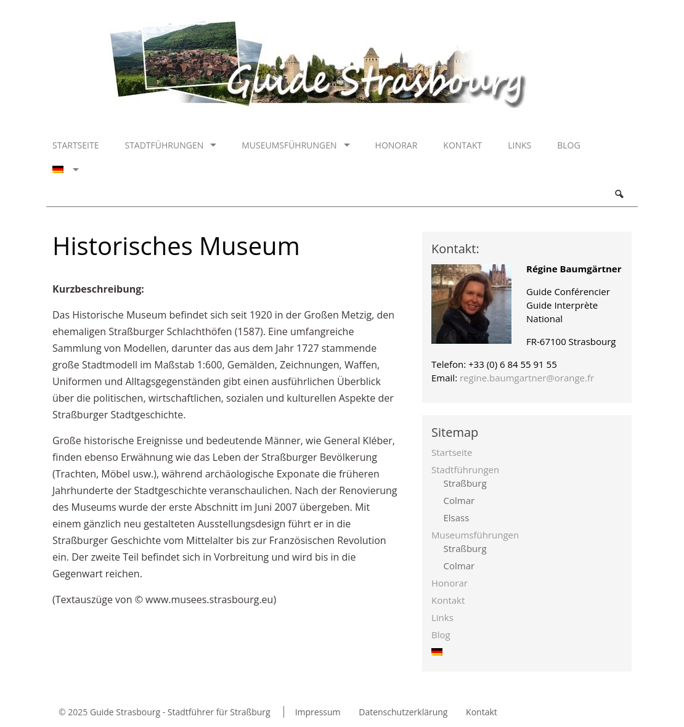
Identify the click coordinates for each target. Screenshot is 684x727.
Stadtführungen (163, 145)
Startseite (75, 145)
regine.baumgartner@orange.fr (527, 378)
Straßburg (465, 483)
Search (619, 194)
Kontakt (462, 145)
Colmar (459, 500)
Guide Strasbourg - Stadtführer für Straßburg (180, 712)
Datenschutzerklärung (403, 712)
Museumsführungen (289, 145)
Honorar (396, 145)
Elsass (457, 517)
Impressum (318, 712)
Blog (568, 145)
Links (519, 145)
